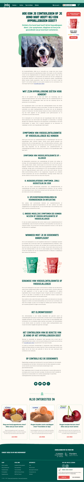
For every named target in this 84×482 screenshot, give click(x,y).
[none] (69, 5)
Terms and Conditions (22, 478)
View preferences (76, 477)
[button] (36, 383)
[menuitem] (69, 5)
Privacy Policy (73, 473)
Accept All (64, 477)
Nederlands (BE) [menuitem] (68, 5)
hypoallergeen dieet (39, 83)
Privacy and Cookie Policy (13, 478)
